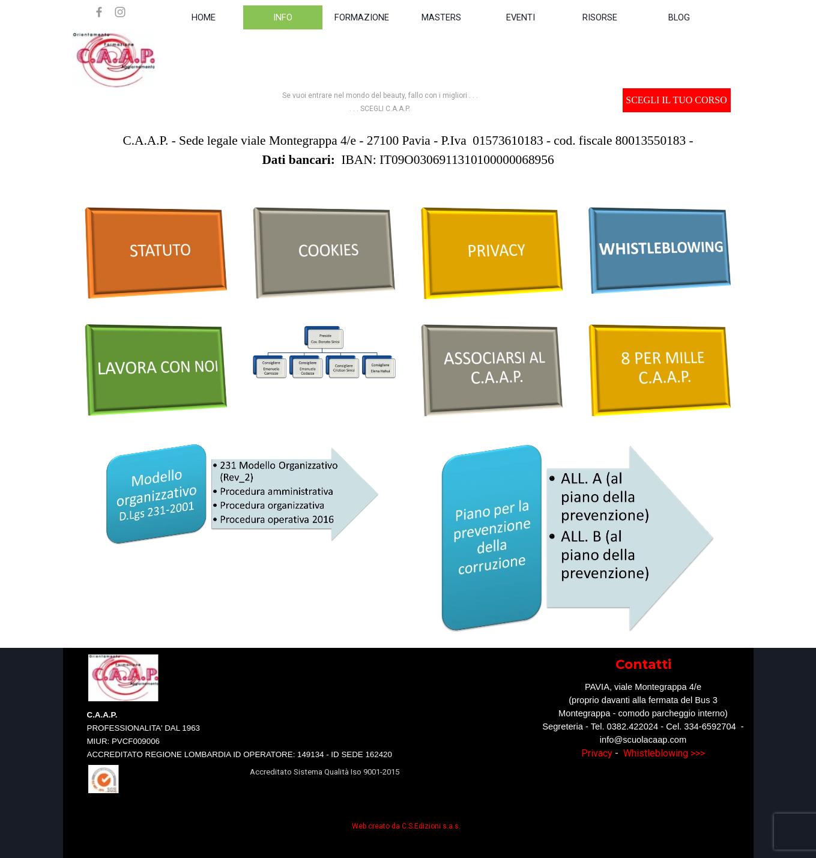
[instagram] (120, 12)
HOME (204, 17)
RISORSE (599, 17)
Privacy (596, 753)
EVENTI (520, 17)
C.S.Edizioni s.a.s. (431, 826)
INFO (282, 17)
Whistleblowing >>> (664, 753)
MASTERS (441, 17)
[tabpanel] (380, 101)
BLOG (679, 17)
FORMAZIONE (361, 17)
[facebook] (99, 12)
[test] (677, 100)
